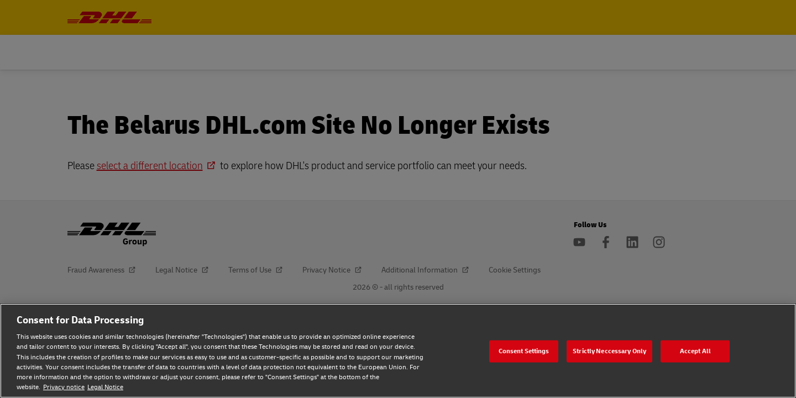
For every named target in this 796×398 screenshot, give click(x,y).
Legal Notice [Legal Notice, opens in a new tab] (105, 387)
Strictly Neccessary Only (609, 351)
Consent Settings (524, 351)
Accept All (695, 351)
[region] (398, 350)
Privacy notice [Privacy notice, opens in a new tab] (64, 387)
